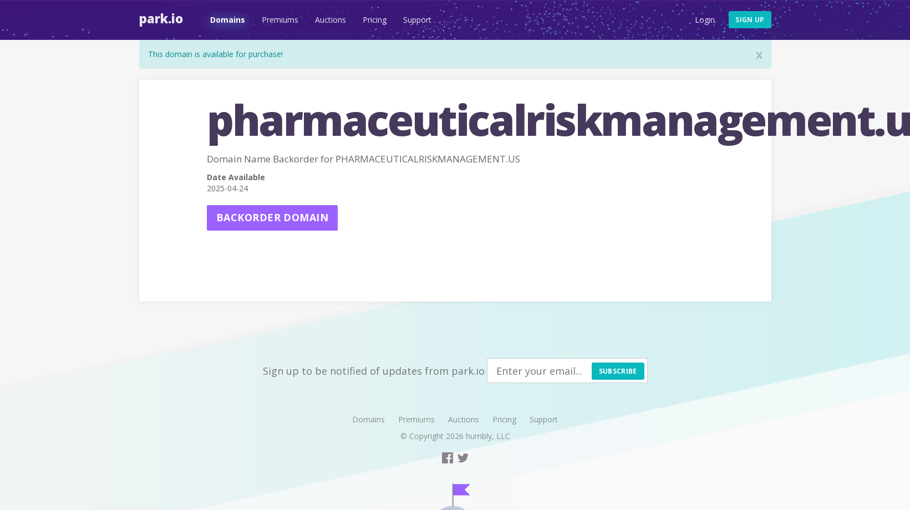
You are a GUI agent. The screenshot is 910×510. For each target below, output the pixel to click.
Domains (227, 19)
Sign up (749, 19)
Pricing (375, 19)
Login (705, 19)
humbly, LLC (488, 436)
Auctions (330, 19)
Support (417, 19)
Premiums (280, 19)
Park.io (161, 18)
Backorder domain (272, 217)
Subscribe (618, 371)
